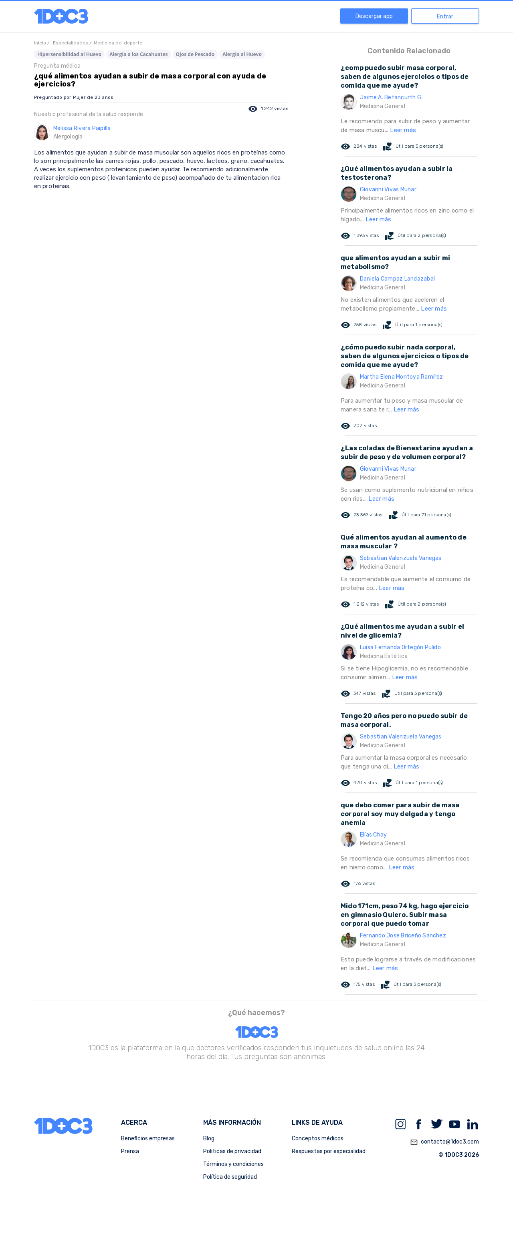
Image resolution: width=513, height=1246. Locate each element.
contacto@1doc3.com (444, 1142)
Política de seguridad (230, 1177)
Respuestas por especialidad (329, 1151)
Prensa (130, 1151)
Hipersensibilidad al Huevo (69, 54)
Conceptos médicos (317, 1138)
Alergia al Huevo (242, 54)
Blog (208, 1138)
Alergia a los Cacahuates (138, 54)
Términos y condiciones (233, 1164)
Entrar (445, 16)
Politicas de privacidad (232, 1151)
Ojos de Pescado (195, 54)
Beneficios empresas (148, 1138)
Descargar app (374, 16)
